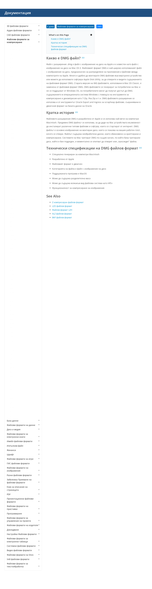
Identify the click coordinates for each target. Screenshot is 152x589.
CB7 (12, 107)
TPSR (12, 350)
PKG (12, 261)
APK (12, 67)
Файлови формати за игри (23, 458)
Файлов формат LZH (62, 209)
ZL (11, 411)
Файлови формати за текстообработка (23, 565)
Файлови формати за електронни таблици (23, 540)
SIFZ (12, 305)
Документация (18, 12)
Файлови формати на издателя (23, 525)
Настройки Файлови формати (23, 534)
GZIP (12, 160)
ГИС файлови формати (23, 463)
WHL (12, 363)
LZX (11, 208)
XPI (11, 385)
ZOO (12, 416)
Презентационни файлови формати (23, 500)
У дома (50, 26)
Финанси (23, 450)
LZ (11, 186)
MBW (12, 213)
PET (11, 252)
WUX (12, 367)
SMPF (12, 319)
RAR (12, 288)
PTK (11, 266)
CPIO (12, 115)
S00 (11, 301)
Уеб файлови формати (23, 559)
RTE (11, 297)
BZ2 (11, 102)
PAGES (13, 239)
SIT (11, 310)
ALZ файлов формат (62, 213)
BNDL (12, 98)
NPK (12, 230)
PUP (12, 270)
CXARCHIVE (15, 120)
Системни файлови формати (23, 546)
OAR (12, 235)
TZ (11, 354)
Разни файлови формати (23, 475)
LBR (11, 177)
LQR (12, 182)
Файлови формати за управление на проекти (23, 519)
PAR (12, 244)
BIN (11, 89)
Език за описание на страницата (23, 488)
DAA (12, 124)
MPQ (12, 226)
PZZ (11, 279)
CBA (12, 111)
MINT (12, 217)
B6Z (11, 85)
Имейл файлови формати (23, 441)
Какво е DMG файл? (61, 38)
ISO (11, 169)
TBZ (11, 336)
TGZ (12, 345)
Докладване (23, 529)
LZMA (12, 199)
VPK (11, 358)
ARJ (11, 76)
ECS (11, 146)
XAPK (12, 372)
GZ (11, 155)
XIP (11, 380)
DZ (11, 142)
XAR (12, 376)
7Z (11, 54)
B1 (11, 80)
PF (11, 257)
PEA (11, 248)
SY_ (11, 327)
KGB (12, 173)
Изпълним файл (23, 445)
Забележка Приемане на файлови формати (23, 481)
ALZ (11, 63)
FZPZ (12, 151)
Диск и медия (23, 429)
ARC (12, 71)
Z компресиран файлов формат (68, 202)
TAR (12, 332)
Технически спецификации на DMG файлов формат (69, 48)
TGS (12, 341)
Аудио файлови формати (23, 30)
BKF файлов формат (62, 217)
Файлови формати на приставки (23, 507)
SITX (12, 314)
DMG (12, 138)
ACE (12, 58)
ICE (11, 164)
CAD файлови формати (23, 35)
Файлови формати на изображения (23, 469)
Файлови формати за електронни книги (23, 435)
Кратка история (59, 42)
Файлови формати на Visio (23, 554)
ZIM (11, 398)
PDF (23, 494)
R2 (11, 283)
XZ (11, 389)
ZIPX (12, 407)
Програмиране (23, 513)
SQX (12, 323)
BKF (11, 93)
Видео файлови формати (23, 550)
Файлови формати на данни (23, 425)
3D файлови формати (23, 26)
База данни (23, 420)
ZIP (11, 403)
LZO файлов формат (62, 206)
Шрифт (23, 454)
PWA (12, 275)
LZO (12, 204)
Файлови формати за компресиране (23, 41)
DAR (12, 129)
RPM (12, 292)
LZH (11, 195)
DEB (12, 133)
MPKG (13, 221)
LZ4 (11, 191)
